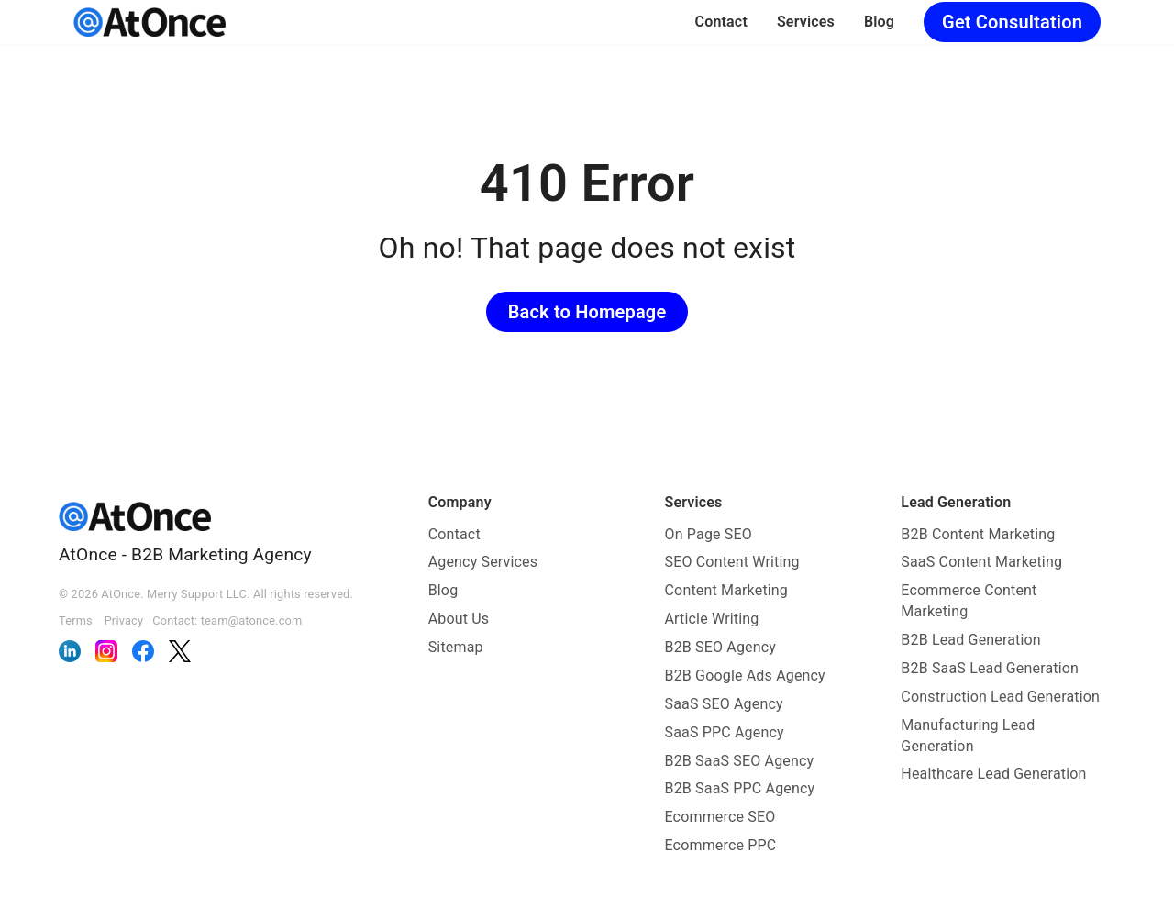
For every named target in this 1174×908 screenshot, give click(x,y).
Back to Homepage (587, 312)
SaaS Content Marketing (981, 561)
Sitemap (455, 647)
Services (806, 21)
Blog (879, 21)
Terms (76, 620)
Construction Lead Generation (1000, 696)
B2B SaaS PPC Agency (740, 788)
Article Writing (712, 618)
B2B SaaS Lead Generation (990, 668)
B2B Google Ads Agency (745, 675)
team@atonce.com (252, 620)
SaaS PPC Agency (724, 732)
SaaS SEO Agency (724, 704)
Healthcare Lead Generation (993, 773)
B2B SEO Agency (721, 647)
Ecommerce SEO (720, 816)
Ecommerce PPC (721, 845)
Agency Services (483, 561)
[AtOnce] (149, 22)
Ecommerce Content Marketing (968, 600)
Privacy (124, 620)
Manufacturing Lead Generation (968, 735)
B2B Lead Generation (971, 639)
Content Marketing (727, 590)
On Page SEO (708, 534)
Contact (721, 21)
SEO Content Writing (732, 561)
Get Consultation (1012, 22)
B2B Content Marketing (978, 534)
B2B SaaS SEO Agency (739, 761)
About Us (459, 618)
